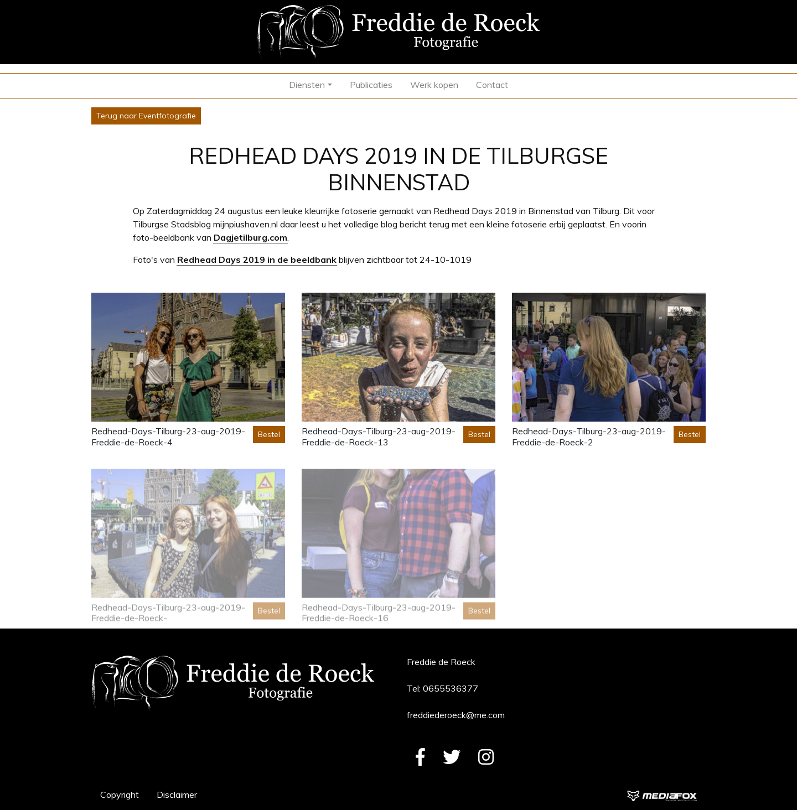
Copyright (119, 794)
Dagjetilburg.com (250, 237)
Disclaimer (177, 794)
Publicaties (371, 84)
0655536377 (450, 688)
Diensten (307, 84)
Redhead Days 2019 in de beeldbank (257, 259)
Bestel (269, 434)
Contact (492, 84)
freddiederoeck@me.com (456, 714)
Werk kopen (434, 84)
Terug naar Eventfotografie (146, 116)
